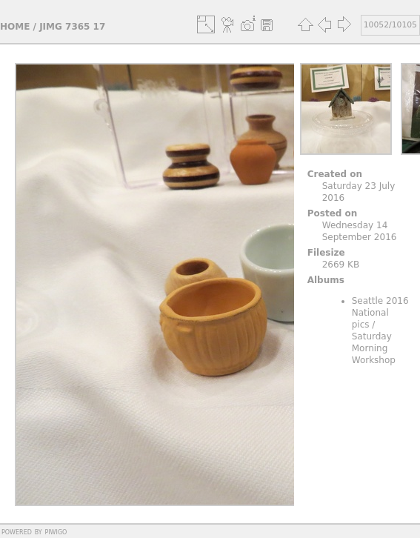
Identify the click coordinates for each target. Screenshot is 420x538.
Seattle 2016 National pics (380, 313)
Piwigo (55, 531)
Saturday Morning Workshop (374, 348)
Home (15, 26)
